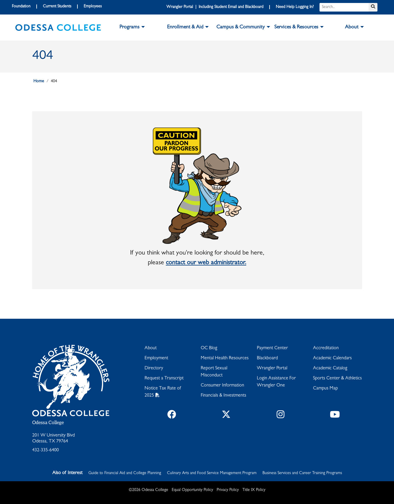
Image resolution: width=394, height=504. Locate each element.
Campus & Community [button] (240, 27)
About (151, 348)
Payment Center (272, 348)
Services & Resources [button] (296, 27)
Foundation (21, 6)
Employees (93, 6)
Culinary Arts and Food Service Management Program (212, 473)
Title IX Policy (253, 490)
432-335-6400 (45, 450)
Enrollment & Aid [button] (185, 27)
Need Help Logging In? (295, 7)
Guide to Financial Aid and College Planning (124, 473)
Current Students (57, 6)
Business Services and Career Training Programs (302, 473)
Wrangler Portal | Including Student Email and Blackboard (214, 7)
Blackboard (267, 358)
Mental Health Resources (225, 358)
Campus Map (325, 388)
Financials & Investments (223, 395)
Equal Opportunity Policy (192, 490)
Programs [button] (129, 27)
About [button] (352, 27)
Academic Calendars (332, 358)
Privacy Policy (228, 490)
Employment (156, 358)
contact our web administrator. (206, 263)
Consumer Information (222, 385)
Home (38, 81)
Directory (154, 368)
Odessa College (48, 423)
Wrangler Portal (272, 368)
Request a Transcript (164, 378)
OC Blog (209, 348)
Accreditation (326, 348)
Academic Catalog (330, 368)
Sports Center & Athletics (337, 378)
